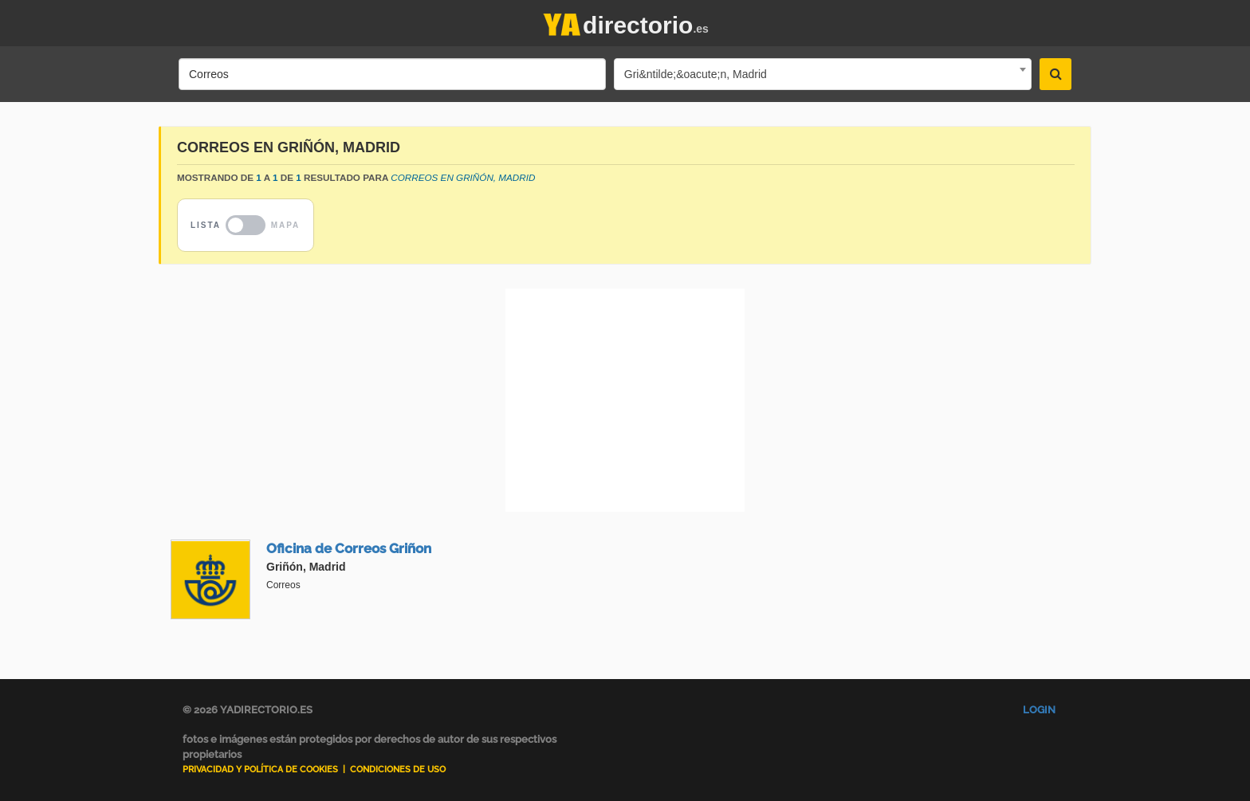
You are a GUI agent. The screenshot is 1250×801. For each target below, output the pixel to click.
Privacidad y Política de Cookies (260, 769)
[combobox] (823, 74)
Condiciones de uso (398, 769)
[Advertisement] (625, 400)
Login (1039, 710)
